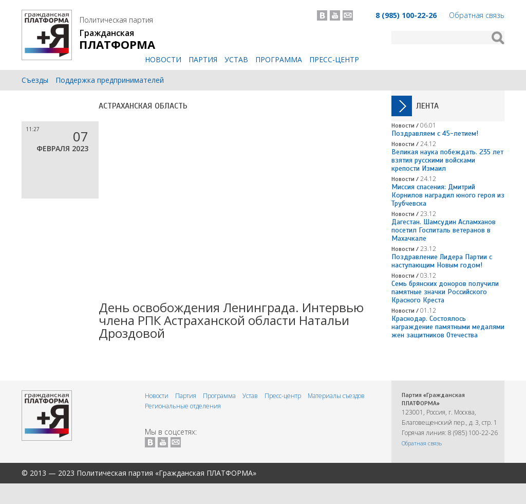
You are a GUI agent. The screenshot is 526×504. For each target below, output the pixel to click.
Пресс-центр (334, 59)
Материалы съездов (336, 395)
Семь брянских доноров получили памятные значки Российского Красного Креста (445, 291)
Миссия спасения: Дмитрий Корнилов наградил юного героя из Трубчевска (447, 195)
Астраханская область (143, 106)
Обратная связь (476, 15)
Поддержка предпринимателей (109, 80)
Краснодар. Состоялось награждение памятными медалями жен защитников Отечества (447, 326)
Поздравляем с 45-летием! (434, 133)
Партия (203, 59)
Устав (236, 59)
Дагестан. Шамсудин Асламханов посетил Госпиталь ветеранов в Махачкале (443, 230)
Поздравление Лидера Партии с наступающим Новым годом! (441, 261)
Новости (163, 59)
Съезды (35, 80)
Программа (278, 59)
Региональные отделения (183, 406)
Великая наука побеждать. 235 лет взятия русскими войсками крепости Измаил (447, 160)
